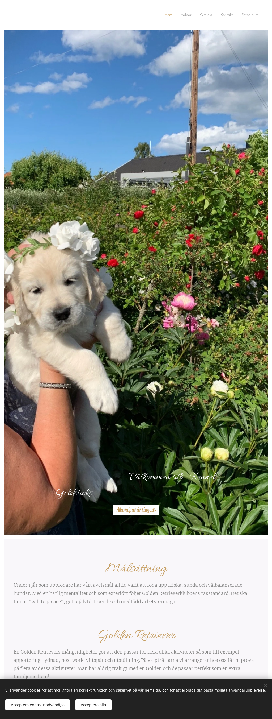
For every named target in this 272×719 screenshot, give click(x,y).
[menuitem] (160, 15)
